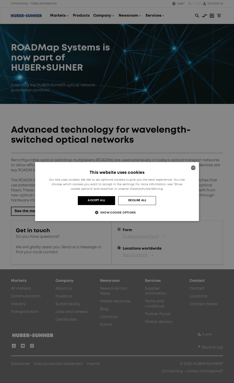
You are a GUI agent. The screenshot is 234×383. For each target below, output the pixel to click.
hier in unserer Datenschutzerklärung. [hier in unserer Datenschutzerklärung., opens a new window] (135, 189)
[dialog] (117, 191)
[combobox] (193, 167)
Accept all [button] (96, 200)
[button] (117, 212)
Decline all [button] (137, 200)
